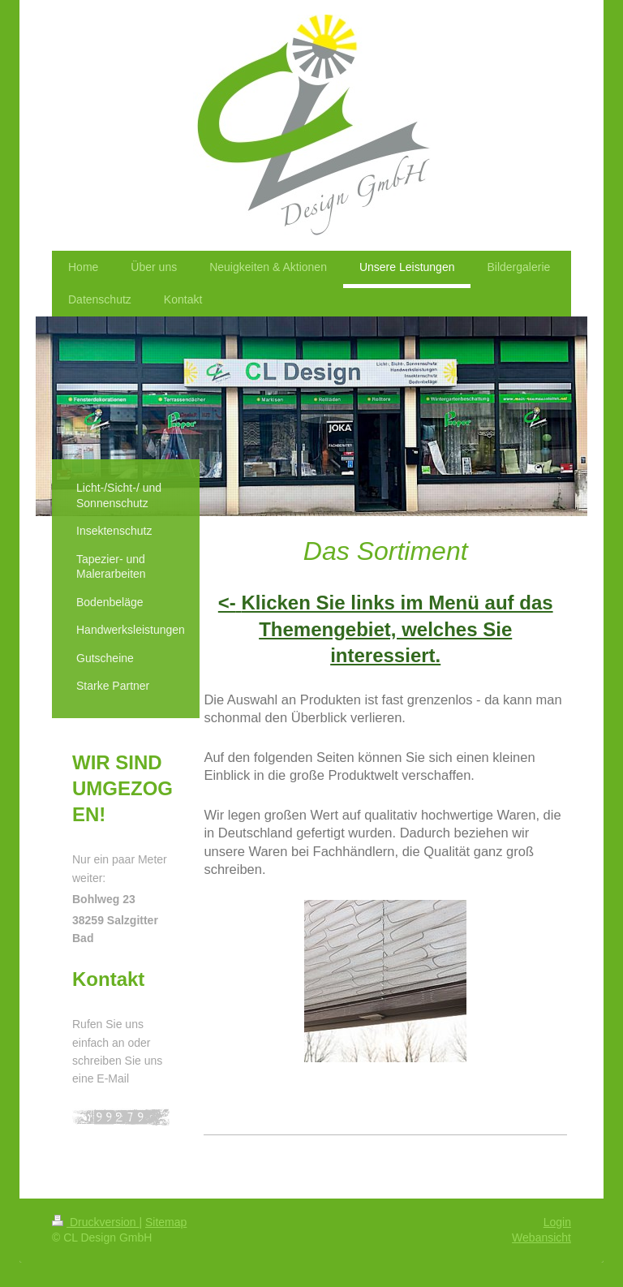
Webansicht (541, 1237)
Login (557, 1222)
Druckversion (95, 1222)
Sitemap (166, 1222)
